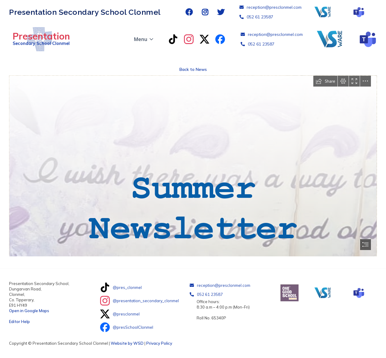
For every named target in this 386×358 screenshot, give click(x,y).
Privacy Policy (159, 343)
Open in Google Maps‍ (29, 310)
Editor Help (19, 321)
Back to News (193, 69)
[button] (144, 39)
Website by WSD (127, 343)
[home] (39, 39)
